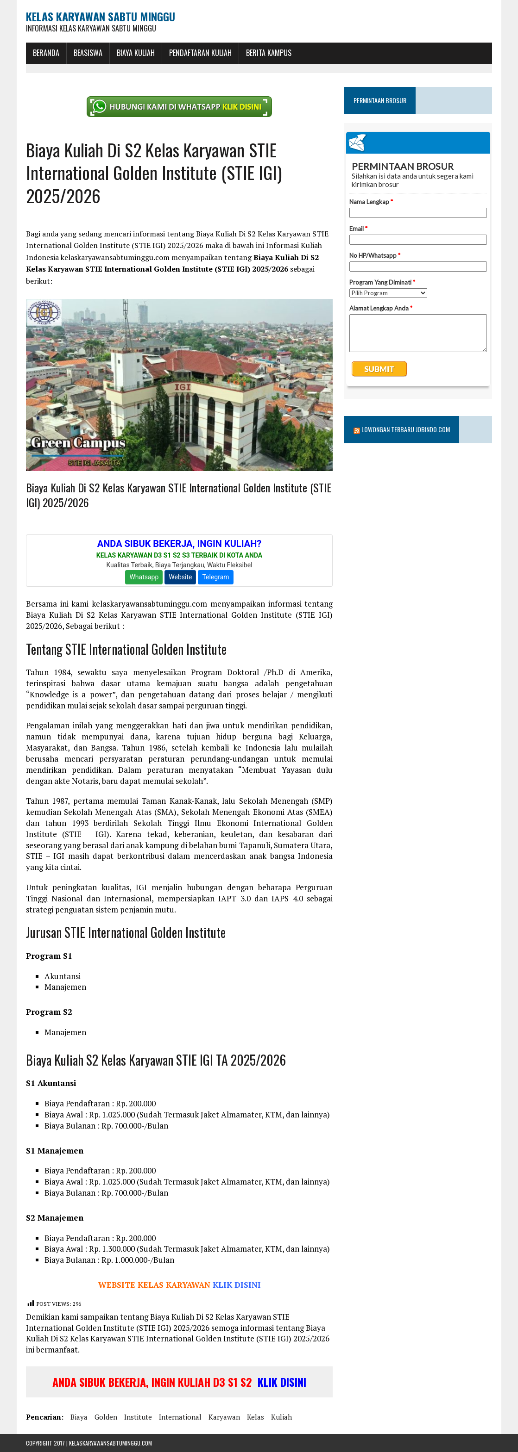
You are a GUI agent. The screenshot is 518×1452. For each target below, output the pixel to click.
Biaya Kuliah (136, 52)
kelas (255, 1416)
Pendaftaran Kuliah (200, 52)
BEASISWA (88, 52)
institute (138, 1416)
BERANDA (46, 52)
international (180, 1416)
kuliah (281, 1416)
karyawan (224, 1416)
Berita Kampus (268, 52)
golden (106, 1416)
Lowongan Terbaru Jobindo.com (405, 429)
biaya (79, 1416)
